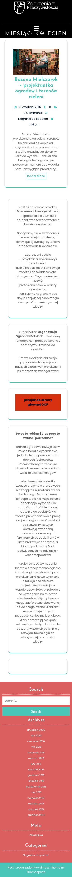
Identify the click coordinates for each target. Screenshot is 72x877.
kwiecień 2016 (36, 752)
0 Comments (33, 113)
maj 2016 (36, 747)
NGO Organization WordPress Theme (34, 867)
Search (36, 711)
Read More (36, 176)
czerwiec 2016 (36, 741)
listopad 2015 (36, 781)
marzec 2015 (36, 803)
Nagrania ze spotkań (33, 119)
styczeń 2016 (36, 769)
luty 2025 (36, 735)
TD (49, 107)
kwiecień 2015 (36, 798)
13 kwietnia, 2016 (29, 107)
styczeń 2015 (36, 809)
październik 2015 (36, 786)
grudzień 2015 (36, 775)
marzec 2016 (36, 758)
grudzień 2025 (36, 730)
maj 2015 (36, 792)
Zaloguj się (36, 835)
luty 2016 (36, 764)
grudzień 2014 (36, 815)
